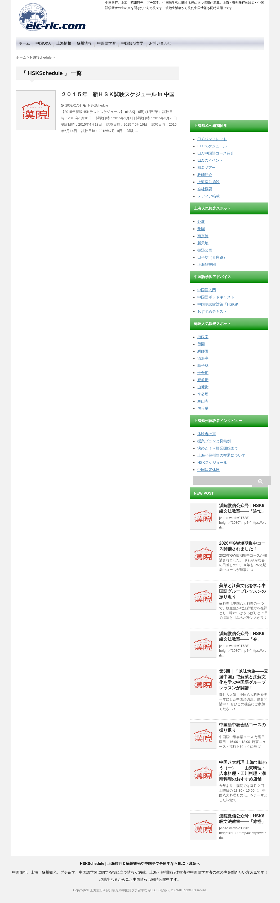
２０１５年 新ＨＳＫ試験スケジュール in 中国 (118, 94)
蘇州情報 (84, 43)
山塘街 (202, 387)
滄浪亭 (202, 358)
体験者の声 (206, 434)
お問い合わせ (160, 43)
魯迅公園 (204, 250)
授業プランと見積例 (214, 441)
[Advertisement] (229, 83)
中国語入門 (206, 290)
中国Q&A (43, 43)
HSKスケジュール (212, 462)
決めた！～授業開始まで (217, 448)
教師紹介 (204, 175)
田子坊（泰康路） (212, 257)
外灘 (201, 221)
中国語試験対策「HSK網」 (219, 304)
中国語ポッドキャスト (215, 297)
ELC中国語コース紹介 (215, 153)
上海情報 (63, 43)
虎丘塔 (202, 408)
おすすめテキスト (212, 311)
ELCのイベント (210, 160)
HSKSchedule (98, 105)
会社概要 (204, 189)
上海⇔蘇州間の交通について (221, 455)
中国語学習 (106, 43)
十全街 (202, 373)
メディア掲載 (208, 196)
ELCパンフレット (212, 139)
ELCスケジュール (212, 146)
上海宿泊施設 (208, 182)
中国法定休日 (208, 470)
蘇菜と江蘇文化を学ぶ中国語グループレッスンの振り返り (242, 591)
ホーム (24, 43)
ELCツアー (206, 167)
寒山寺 (202, 401)
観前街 (202, 380)
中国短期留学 (132, 43)
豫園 (201, 229)
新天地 (202, 243)
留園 (201, 344)
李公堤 (202, 394)
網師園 (202, 351)
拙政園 (202, 337)
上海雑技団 (206, 264)
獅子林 (202, 365)
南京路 (202, 236)
